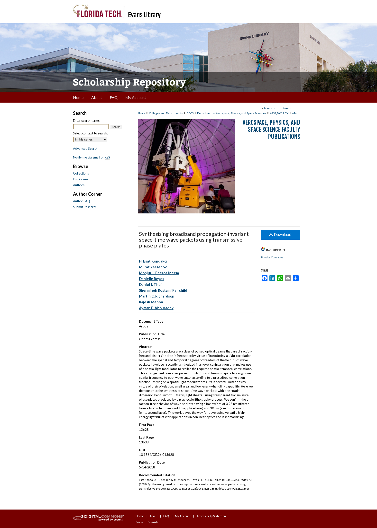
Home (141, 113)
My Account (183, 516)
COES (189, 113)
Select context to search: (90, 133)
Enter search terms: (86, 121)
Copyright (153, 521)
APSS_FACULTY (279, 113)
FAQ (166, 516)
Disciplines (80, 179)
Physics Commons (272, 257)
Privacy (139, 521)
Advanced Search (85, 148)
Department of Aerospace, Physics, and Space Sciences (231, 113)
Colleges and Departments (166, 113)
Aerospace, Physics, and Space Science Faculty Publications (271, 129)
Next (286, 108)
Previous (269, 108)
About (153, 516)
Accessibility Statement (211, 516)
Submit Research (85, 207)
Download (280, 235)
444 (294, 113)
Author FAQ (81, 201)
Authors (78, 185)
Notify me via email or (91, 157)
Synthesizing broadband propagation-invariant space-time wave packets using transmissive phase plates (194, 239)
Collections (81, 173)
